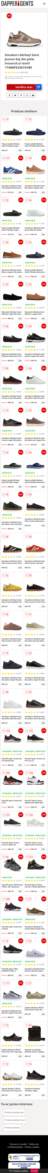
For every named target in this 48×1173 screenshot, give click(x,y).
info (20, 150)
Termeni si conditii (18, 1144)
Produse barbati (12, 1127)
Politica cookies (32, 1147)
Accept (34, 1170)
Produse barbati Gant (15, 1120)
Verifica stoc (28, 87)
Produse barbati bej (14, 1112)
